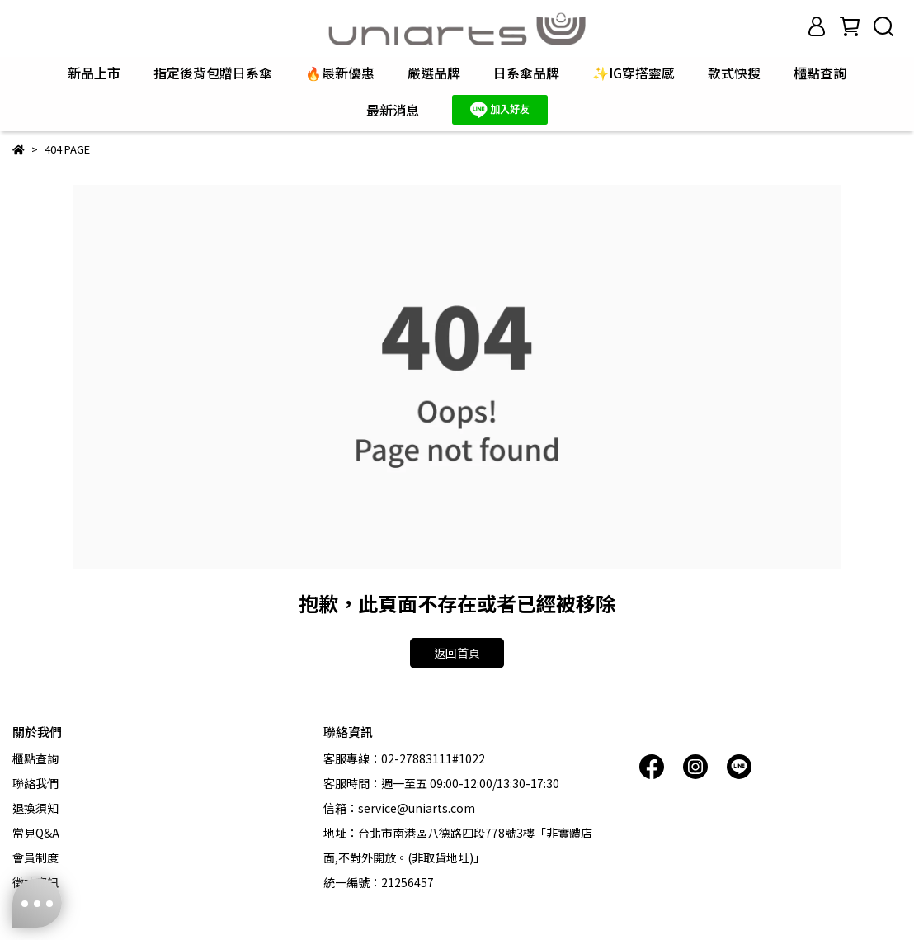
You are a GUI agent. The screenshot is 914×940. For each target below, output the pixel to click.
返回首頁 (457, 653)
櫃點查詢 (820, 73)
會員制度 (35, 857)
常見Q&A (35, 832)
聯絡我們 (35, 783)
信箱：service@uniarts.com (399, 808)
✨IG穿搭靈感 (633, 73)
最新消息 (392, 110)
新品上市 (94, 73)
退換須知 (35, 808)
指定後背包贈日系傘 (212, 73)
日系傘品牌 (526, 73)
